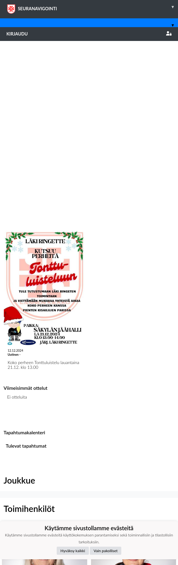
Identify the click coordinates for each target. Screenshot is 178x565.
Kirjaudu (89, 33)
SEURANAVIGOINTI (92, 7)
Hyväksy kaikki (73, 550)
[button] (44, 413)
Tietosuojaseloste (20, 520)
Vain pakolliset (106, 550)
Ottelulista (15, 237)
